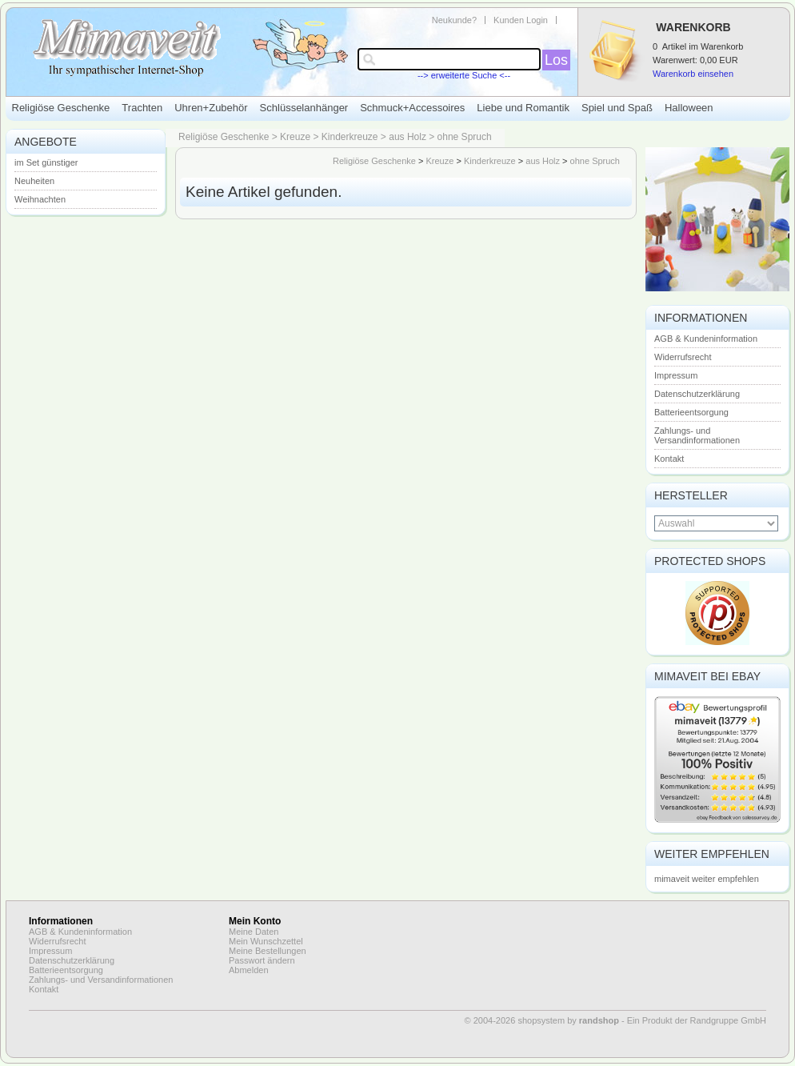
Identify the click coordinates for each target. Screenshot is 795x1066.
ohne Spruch (464, 136)
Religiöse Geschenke (61, 108)
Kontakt (669, 458)
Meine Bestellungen (267, 951)
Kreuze (295, 136)
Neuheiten (34, 181)
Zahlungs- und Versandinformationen (697, 435)
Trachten (142, 108)
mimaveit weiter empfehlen (706, 879)
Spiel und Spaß (617, 108)
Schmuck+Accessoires (412, 108)
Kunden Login (520, 20)
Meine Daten (253, 931)
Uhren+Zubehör (210, 108)
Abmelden (249, 970)
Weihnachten (40, 199)
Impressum (675, 375)
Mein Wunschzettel (266, 941)
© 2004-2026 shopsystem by (542, 1020)
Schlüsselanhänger (304, 108)
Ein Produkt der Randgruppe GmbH (696, 1020)
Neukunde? (454, 20)
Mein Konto (255, 921)
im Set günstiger (46, 162)
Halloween (689, 108)
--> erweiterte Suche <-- (463, 75)
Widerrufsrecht (683, 357)
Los (556, 60)
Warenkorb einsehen (693, 73)
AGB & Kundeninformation (705, 338)
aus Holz (407, 136)
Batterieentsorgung (691, 412)
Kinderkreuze (350, 136)
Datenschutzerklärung (697, 394)
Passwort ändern (262, 960)
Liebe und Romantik (523, 108)
